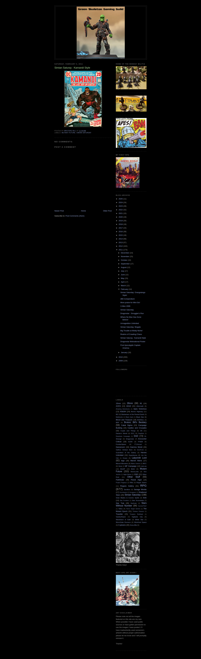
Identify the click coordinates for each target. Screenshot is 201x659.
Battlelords (119, 417)
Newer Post (59, 211)
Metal (120, 466)
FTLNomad (138, 444)
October (124, 260)
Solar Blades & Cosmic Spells (127, 498)
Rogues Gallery (127, 486)
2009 (121, 361)
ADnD (128, 406)
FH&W (140, 442)
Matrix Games (135, 463)
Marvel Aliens (136, 461)
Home (83, 211)
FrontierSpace (121, 444)
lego (123, 461)
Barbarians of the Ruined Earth (132, 414)
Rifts (131, 482)
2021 (121, 213)
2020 (121, 217)
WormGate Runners (123, 522)
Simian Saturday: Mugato (130, 327)
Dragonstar (130, 439)
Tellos (120, 509)
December (125, 253)
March (123, 286)
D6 (141, 431)
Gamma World (136, 447)
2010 (121, 357)
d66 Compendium (127, 299)
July (123, 271)
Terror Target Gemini (133, 509)
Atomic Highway (137, 411)
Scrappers (133, 492)
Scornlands (123, 492)
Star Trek (120, 503)
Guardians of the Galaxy (126, 452)
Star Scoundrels (138, 500)
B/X (117, 414)
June (123, 275)
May (123, 278)
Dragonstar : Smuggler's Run (132, 313)
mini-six (144, 466)
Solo (145, 498)
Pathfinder (120, 480)
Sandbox (127, 489)
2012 (121, 246)
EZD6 (130, 442)
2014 (121, 239)
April (123, 282)
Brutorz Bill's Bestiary (135, 422)
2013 (121, 242)
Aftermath (140, 406)
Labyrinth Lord (139, 458)
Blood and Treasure (124, 420)
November (125, 256)
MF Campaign (131, 466)
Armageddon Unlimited (129, 323)
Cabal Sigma (126, 425)
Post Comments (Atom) (75, 216)
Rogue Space (141, 482)
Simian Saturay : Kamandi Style (133, 338)
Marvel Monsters (122, 463)
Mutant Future (68, 133)
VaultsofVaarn (121, 517)
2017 (121, 228)
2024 (121, 202)
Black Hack (129, 417)
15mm (118, 403)
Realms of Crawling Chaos (131, 334)
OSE (136, 474)
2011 (121, 250)
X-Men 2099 (125, 306)
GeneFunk (140, 450)
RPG (143, 485)
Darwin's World (121, 433)
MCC (145, 463)
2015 (121, 235)
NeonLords (135, 471)
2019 (121, 221)
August (124, 267)
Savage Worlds (140, 489)
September (125, 264)
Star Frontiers (124, 500)
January (124, 352)
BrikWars (140, 420)
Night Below (127, 474)
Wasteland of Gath (123, 519)
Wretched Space (140, 522)
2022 (121, 210)
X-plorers (122, 525)
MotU (133, 469)
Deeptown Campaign (123, 436)
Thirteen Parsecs (138, 511)
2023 (121, 206)
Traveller (119, 514)
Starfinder (134, 503)
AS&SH (123, 411)
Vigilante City (137, 517)
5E (141, 403)
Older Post (107, 211)
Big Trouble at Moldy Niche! (131, 331)
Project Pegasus (121, 482)
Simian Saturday (83, 133)
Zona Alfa (133, 525)
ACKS (118, 406)
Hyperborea (133, 455)
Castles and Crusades (137, 428)
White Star (139, 519)
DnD (136, 436)
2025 (121, 199)
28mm (130, 403)
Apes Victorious (140, 409)
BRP (117, 422)
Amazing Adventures (123, 409)
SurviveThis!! (142, 506)
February (125, 289)
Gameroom (120, 447)
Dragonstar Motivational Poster (132, 341)
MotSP (122, 469)
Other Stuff (133, 477)
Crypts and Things (128, 431)
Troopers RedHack (136, 514)
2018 (121, 224)
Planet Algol (136, 480)
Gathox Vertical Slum (124, 450)
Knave (125, 458)
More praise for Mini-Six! (130, 302)
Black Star (140, 417)
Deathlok (141, 433)
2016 (121, 231)
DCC (132, 433)
